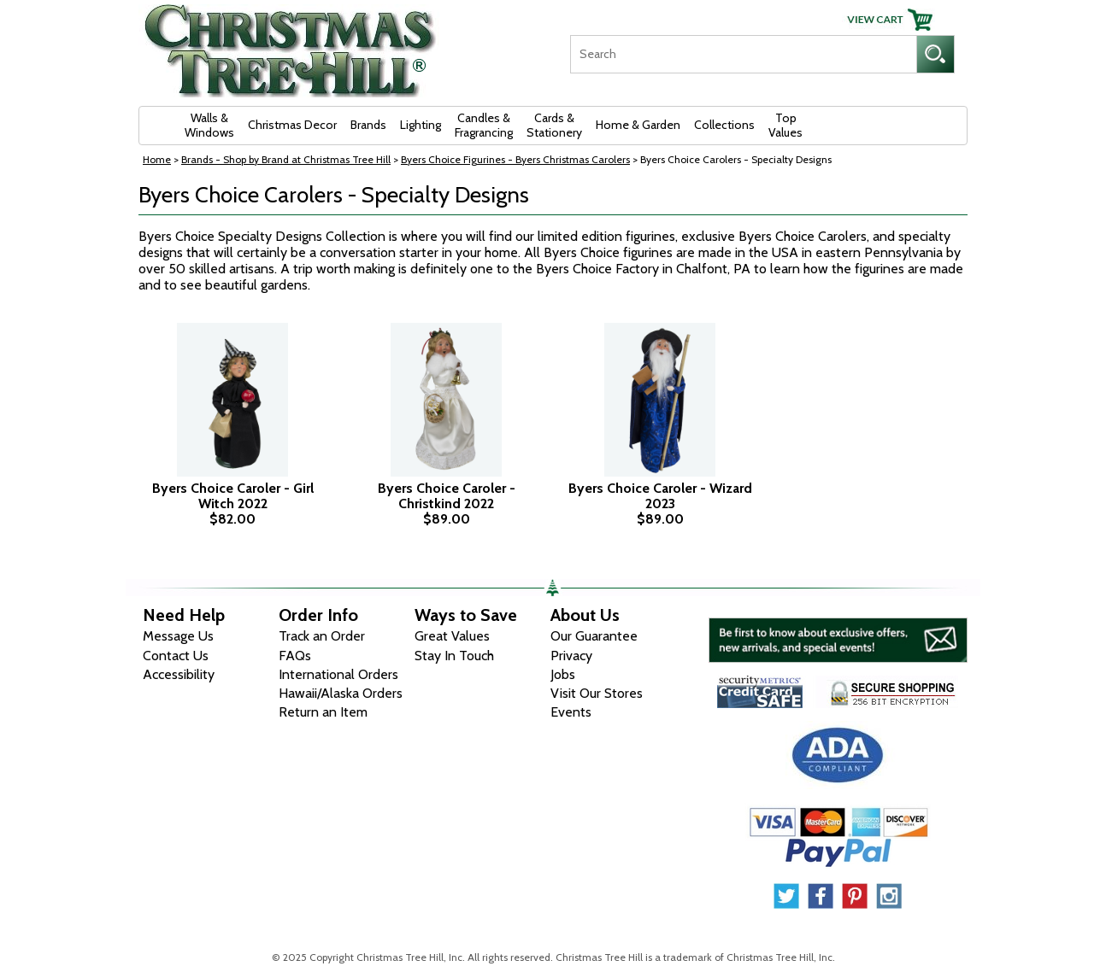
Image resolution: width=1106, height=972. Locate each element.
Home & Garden (638, 124)
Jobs (562, 674)
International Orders (338, 674)
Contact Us (176, 655)
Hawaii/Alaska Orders (341, 693)
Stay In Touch (454, 655)
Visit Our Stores (596, 693)
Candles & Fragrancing (484, 125)
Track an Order (322, 636)
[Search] (743, 54)
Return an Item (323, 712)
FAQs (295, 655)
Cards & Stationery (554, 125)
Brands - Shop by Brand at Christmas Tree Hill (286, 159)
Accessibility (179, 674)
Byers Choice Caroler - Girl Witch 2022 (233, 496)
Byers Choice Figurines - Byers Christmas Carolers (515, 159)
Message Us (178, 636)
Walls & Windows (209, 125)
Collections (724, 124)
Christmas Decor (292, 124)
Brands (368, 124)
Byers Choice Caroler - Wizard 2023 (660, 496)
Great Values (452, 636)
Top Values (785, 125)
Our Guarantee (594, 636)
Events (570, 712)
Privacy (571, 655)
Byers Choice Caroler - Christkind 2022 (446, 496)
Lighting (420, 124)
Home (157, 159)
